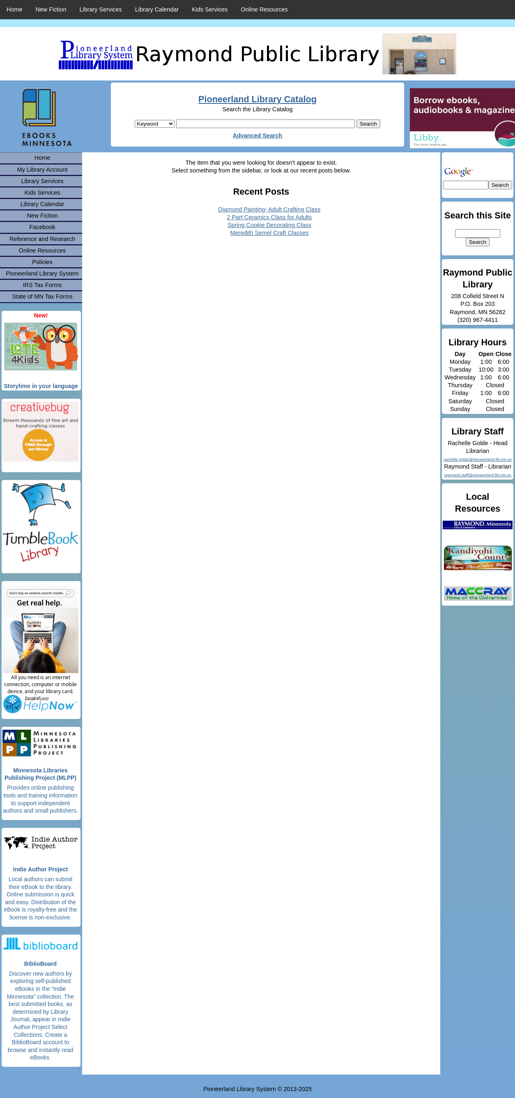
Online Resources (264, 9)
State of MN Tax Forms (42, 296)
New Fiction (50, 9)
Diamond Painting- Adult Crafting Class (269, 209)
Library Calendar (157, 9)
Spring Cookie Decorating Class (269, 225)
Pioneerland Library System (42, 273)
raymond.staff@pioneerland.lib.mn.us (477, 475)
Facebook (42, 227)
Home (14, 9)
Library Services (101, 9)
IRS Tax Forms (42, 285)
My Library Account (42, 169)
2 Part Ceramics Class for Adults (269, 217)
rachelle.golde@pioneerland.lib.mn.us (478, 459)
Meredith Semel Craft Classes (269, 233)
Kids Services (210, 9)
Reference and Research (42, 239)
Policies (42, 262)
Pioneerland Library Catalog (257, 99)
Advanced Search (258, 135)
